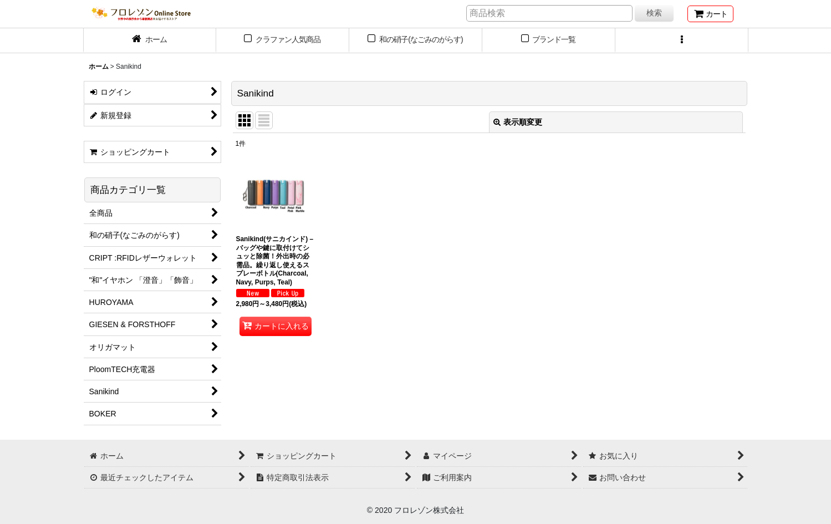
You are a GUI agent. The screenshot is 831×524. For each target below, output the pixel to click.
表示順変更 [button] (517, 122)
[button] (681, 40)
